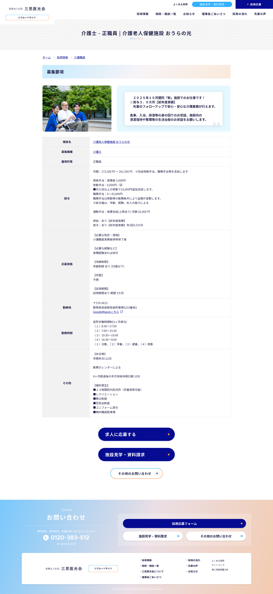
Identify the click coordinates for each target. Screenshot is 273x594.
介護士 (97, 152)
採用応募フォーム (184, 523)
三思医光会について (153, 571)
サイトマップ (218, 564)
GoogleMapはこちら (106, 312)
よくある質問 (180, 4)
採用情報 (143, 14)
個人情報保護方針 (220, 569)
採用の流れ (239, 14)
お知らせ (189, 14)
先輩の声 (260, 14)
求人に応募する (120, 434)
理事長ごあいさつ (214, 14)
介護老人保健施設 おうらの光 (111, 142)
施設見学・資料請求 (212, 4)
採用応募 (255, 4)
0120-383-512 (70, 537)
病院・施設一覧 (165, 14)
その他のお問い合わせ (134, 473)
